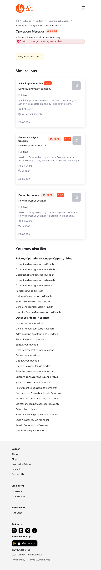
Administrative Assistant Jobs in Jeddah (37, 334)
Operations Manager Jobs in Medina (35, 285)
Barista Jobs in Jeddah (27, 345)
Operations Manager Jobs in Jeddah (35, 275)
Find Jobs (17, 513)
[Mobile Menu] (83, 8)
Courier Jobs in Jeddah (28, 355)
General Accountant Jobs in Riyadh (34, 307)
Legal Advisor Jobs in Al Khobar (32, 420)
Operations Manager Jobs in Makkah (35, 280)
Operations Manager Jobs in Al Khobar (36, 269)
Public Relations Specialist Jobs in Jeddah (37, 415)
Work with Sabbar (21, 464)
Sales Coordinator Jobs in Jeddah (33, 382)
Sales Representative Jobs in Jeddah (35, 350)
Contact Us (18, 474)
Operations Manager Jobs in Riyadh (35, 264)
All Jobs (27, 21)
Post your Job (19, 496)
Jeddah (39, 21)
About (15, 454)
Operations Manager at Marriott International (38, 25)
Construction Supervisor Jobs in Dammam (38, 393)
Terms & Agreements (39, 560)
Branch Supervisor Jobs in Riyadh (33, 301)
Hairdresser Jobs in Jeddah (30, 323)
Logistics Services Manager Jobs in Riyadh (38, 312)
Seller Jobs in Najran (26, 409)
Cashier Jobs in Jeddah (28, 361)
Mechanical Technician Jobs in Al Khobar (37, 398)
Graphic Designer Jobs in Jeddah (33, 366)
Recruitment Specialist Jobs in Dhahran (36, 388)
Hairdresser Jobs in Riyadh (30, 291)
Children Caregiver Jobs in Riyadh (34, 296)
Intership (16, 469)
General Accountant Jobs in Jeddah (35, 329)
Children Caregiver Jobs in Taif (32, 431)
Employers (17, 491)
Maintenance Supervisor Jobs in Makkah (37, 404)
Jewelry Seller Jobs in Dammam (32, 425)
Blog (14, 459)
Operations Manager (59, 21)
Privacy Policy (18, 560)
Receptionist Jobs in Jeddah (30, 339)
